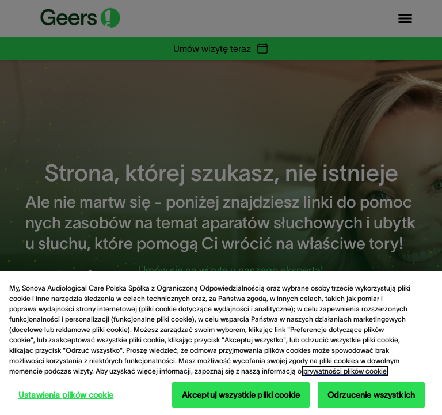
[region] (221, 343)
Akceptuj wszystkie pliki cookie (241, 394)
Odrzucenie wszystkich (371, 394)
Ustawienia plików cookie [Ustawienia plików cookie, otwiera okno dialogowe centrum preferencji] (65, 394)
